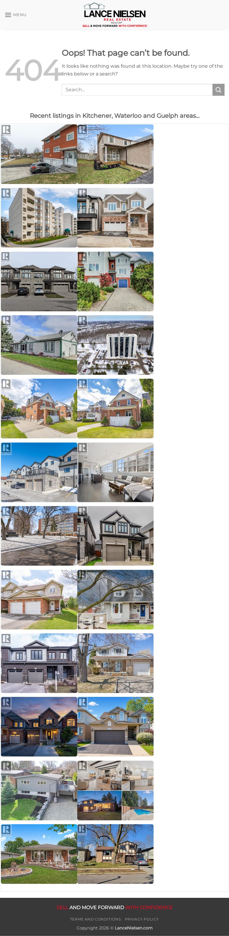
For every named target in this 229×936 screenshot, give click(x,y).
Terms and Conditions (95, 919)
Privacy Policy (142, 919)
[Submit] (219, 89)
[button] (15, 14)
